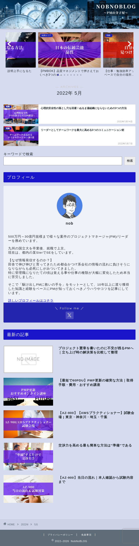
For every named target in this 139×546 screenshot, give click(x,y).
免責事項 (86, 534)
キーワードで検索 (18, 154)
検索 (130, 160)
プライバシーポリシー (60, 534)
